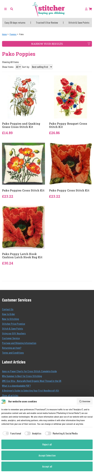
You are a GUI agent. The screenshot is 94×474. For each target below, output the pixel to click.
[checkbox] (11, 433)
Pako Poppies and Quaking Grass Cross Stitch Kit (21, 125)
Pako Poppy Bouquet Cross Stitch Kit (68, 125)
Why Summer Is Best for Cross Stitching (22, 376)
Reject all (47, 444)
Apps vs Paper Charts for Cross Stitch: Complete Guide (29, 371)
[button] (11, 9)
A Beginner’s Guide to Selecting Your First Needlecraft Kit (30, 390)
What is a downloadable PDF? (16, 385)
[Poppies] (13, 34)
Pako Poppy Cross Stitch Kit (69, 190)
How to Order (8, 314)
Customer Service (11, 338)
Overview (84, 401)
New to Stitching (10, 318)
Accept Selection (47, 455)
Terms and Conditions (13, 352)
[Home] (4, 34)
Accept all (47, 466)
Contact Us (7, 309)
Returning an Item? (11, 347)
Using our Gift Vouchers (14, 333)
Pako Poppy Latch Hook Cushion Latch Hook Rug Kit (22, 255)
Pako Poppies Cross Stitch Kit (23, 190)
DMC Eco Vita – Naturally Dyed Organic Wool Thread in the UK (31, 380)
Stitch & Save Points (12, 328)
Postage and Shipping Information (19, 343)
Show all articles (10, 395)
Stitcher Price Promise (13, 323)
